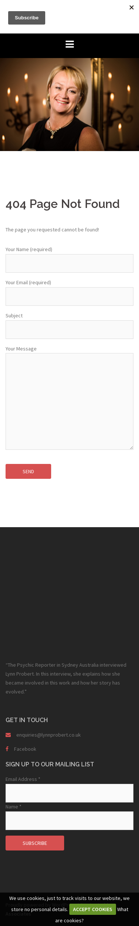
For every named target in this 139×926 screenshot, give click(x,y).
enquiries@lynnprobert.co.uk (48, 734)
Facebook (25, 749)
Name (13, 806)
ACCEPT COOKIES (92, 909)
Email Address (23, 779)
